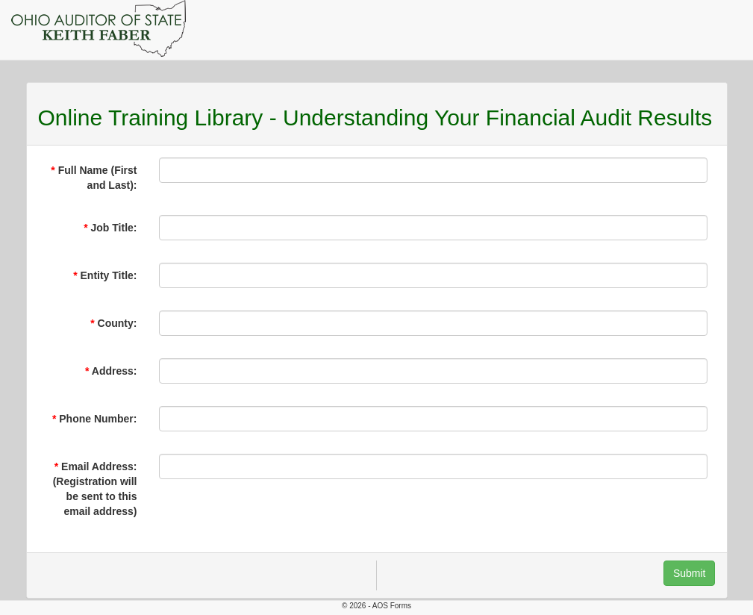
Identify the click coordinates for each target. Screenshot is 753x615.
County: (117, 323)
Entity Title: (109, 275)
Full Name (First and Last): (97, 177)
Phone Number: (98, 419)
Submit (689, 573)
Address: (114, 371)
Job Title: (114, 228)
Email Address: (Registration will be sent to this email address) (95, 489)
